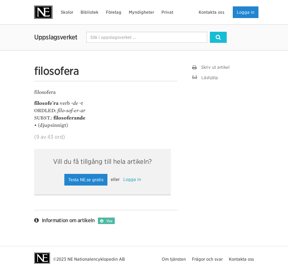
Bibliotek (90, 12)
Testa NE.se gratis (85, 179)
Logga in (245, 12)
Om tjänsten (174, 259)
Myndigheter (141, 12)
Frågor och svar (207, 259)
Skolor (67, 12)
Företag (113, 12)
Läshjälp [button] (205, 77)
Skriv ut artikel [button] (211, 67)
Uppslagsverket (55, 37)
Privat (167, 12)
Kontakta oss (212, 12)
